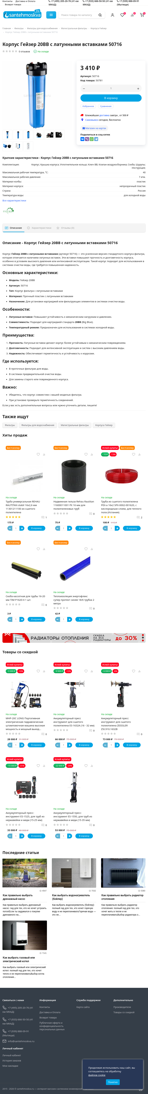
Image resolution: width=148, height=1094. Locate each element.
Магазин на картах (94, 128)
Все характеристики (14, 200)
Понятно (113, 1082)
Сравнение (105, 106)
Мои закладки (10, 1065)
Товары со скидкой (123, 1012)
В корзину (111, 98)
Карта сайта (83, 1007)
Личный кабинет (11, 1055)
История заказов (11, 1060)
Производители (122, 1007)
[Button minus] (9, 528)
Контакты (44, 1007)
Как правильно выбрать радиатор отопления (122, 897)
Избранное (88, 106)
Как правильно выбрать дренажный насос (18, 897)
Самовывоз (91, 119)
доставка (104, 115)
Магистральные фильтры (74, 28)
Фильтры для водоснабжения (42, 28)
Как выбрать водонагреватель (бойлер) (71, 897)
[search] (100, 14)
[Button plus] (21, 528)
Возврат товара (13, 4)
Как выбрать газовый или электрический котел (19, 959)
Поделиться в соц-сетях (95, 134)
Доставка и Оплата (49, 1012)
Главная (6, 28)
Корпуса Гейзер (98, 28)
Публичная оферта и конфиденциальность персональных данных (51, 1026)
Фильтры (19, 28)
